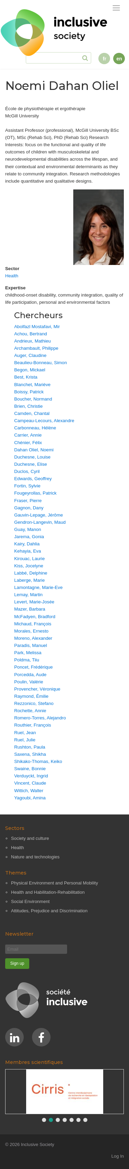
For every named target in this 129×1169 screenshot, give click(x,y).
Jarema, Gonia (29, 536)
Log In (117, 1156)
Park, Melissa (27, 652)
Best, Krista (25, 377)
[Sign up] (17, 963)
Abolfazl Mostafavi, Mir (37, 326)
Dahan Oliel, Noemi (33, 449)
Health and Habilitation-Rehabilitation (48, 892)
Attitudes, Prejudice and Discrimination (49, 910)
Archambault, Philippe (36, 348)
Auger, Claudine (30, 355)
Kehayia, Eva (27, 551)
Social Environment (30, 901)
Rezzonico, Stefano (33, 703)
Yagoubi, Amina (29, 797)
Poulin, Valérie (28, 681)
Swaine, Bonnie (30, 768)
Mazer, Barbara (29, 609)
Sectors (14, 828)
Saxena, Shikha (30, 754)
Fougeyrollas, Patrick (35, 493)
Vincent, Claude (30, 783)
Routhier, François (32, 725)
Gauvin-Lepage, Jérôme (38, 515)
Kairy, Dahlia (27, 543)
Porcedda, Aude (30, 674)
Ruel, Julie (24, 739)
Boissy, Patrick (29, 391)
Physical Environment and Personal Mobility (54, 883)
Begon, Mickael (29, 369)
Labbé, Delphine (30, 573)
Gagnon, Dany (28, 507)
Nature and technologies (35, 856)
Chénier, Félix (28, 442)
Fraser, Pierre (28, 500)
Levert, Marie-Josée (34, 601)
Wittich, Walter (28, 790)
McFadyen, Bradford (34, 616)
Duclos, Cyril (27, 471)
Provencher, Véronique (37, 689)
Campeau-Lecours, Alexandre (44, 420)
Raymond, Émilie (31, 696)
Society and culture (30, 838)
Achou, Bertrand (30, 333)
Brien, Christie (28, 406)
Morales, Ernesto (31, 631)
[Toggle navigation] (116, 8)
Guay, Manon (27, 529)
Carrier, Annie (28, 435)
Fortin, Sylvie (27, 485)
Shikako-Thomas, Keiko (38, 761)
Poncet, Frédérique (33, 667)
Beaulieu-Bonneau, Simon (40, 362)
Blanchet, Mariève (32, 384)
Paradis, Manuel (30, 645)
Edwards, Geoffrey (33, 478)
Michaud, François (32, 623)
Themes (15, 873)
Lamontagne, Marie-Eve (38, 587)
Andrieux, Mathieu (32, 341)
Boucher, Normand (33, 399)
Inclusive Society (37, 1144)
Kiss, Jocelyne (28, 565)
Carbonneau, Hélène (35, 427)
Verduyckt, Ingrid (31, 775)
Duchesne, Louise (32, 457)
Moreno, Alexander (33, 638)
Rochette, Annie (30, 710)
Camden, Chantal (32, 413)
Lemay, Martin (28, 594)
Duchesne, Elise (30, 464)
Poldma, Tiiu (26, 659)
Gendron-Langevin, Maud (40, 522)
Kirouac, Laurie (29, 558)
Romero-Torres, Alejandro (40, 717)
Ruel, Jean (25, 732)
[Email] (36, 949)
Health (11, 275)
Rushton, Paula (29, 747)
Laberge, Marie (29, 580)
